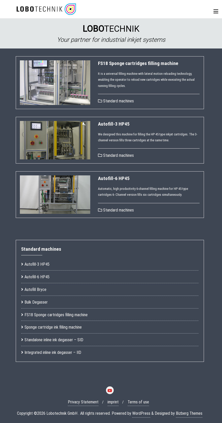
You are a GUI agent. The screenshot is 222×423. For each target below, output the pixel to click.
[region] (111, 33)
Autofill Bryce (35, 289)
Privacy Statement (83, 402)
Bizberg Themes (189, 413)
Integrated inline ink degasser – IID (52, 352)
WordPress (141, 413)
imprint (113, 402)
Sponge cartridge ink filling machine (53, 327)
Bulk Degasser (36, 302)
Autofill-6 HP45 (114, 178)
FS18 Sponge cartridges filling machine (138, 63)
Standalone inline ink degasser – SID (53, 339)
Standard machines (116, 101)
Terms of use (138, 402)
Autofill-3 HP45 (114, 124)
